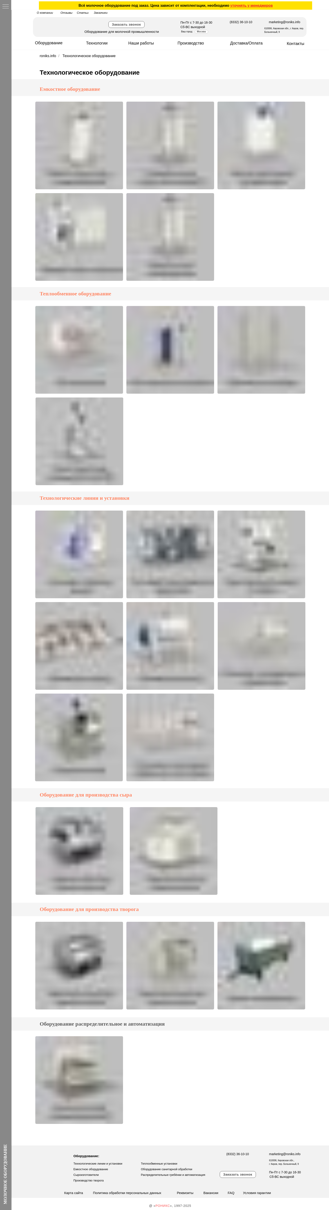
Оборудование (49, 43)
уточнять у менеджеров (251, 5)
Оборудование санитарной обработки (166, 1169)
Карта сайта (73, 1193)
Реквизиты (185, 1193)
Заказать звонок (126, 24)
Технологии (97, 43)
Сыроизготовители (86, 1175)
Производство (191, 43)
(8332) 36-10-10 (241, 22)
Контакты (295, 43)
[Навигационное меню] (5, 6)
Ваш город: (187, 31)
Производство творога (89, 1180)
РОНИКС (163, 1206)
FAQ (231, 1193)
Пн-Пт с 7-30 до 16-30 (196, 22)
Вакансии (211, 1193)
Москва (201, 31)
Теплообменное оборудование (75, 294)
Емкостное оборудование (70, 89)
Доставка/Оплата (246, 43)
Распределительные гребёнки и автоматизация (173, 1175)
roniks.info (48, 56)
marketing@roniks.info (284, 22)
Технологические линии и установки (85, 498)
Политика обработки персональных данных (127, 1193)
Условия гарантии (257, 1193)
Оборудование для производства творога (89, 909)
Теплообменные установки (159, 1163)
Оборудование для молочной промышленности (122, 31)
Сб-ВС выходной (193, 27)
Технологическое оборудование (89, 56)
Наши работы (141, 43)
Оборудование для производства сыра (86, 795)
